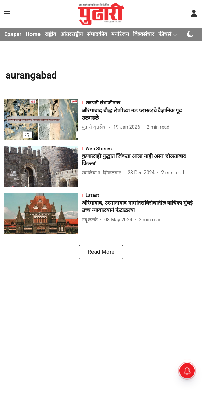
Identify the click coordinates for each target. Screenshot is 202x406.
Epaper (12, 34)
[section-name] (140, 102)
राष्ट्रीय (50, 34)
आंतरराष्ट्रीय (71, 34)
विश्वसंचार (143, 34)
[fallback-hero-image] (43, 119)
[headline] (140, 114)
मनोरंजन (120, 34)
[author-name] (95, 127)
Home (33, 34)
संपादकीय (97, 34)
